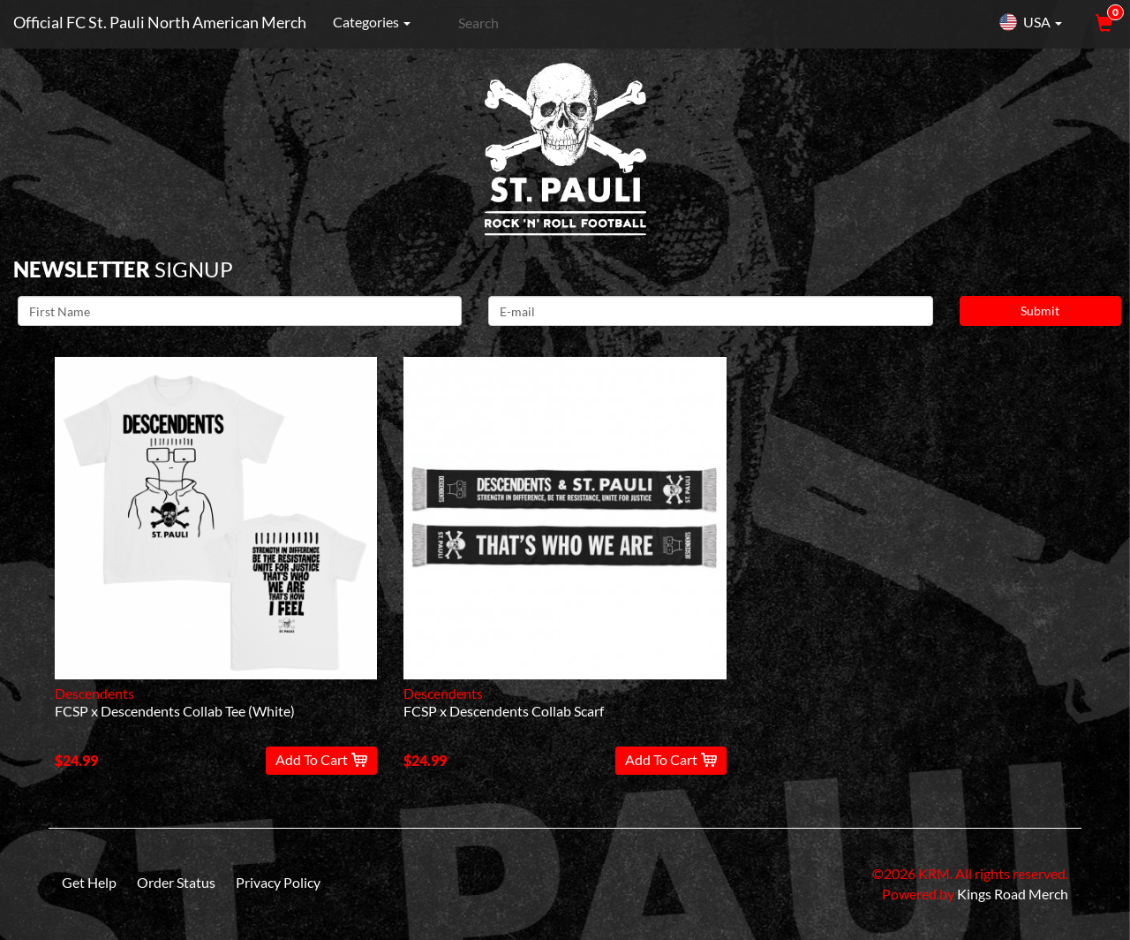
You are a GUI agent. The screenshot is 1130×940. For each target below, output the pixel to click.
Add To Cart (321, 759)
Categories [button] (372, 21)
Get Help (89, 882)
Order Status (176, 882)
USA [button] (1030, 22)
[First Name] (240, 311)
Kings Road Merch (1012, 893)
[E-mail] (710, 311)
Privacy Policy (278, 882)
